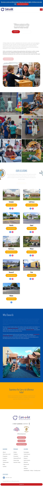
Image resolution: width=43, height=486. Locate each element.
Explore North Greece (11, 252)
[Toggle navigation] (41, 9)
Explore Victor (32, 275)
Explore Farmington (11, 205)
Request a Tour (26, 31)
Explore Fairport (31, 228)
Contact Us (16, 31)
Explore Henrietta (11, 228)
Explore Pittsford (31, 252)
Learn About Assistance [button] (23, 4)
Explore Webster (11, 298)
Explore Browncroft (11, 275)
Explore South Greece (31, 205)
